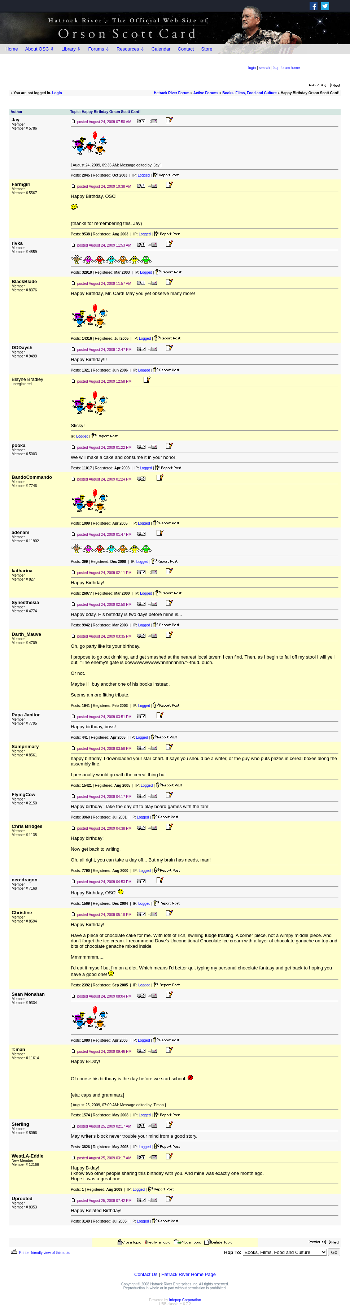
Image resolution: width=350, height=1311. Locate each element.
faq (274, 68)
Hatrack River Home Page (188, 1274)
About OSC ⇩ (39, 49)
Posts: (80, 175)
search (264, 68)
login (252, 68)
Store (206, 49)
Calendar (161, 49)
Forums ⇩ (98, 49)
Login (57, 93)
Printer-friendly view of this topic (40, 1253)
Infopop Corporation (185, 1300)
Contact (186, 49)
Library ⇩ (71, 49)
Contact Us (145, 1274)
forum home (290, 68)
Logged (144, 175)
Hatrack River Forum (171, 93)
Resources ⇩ (130, 49)
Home (11, 49)
